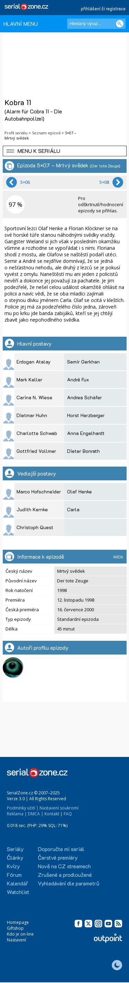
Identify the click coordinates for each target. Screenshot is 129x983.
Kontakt (51, 814)
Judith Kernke (32, 509)
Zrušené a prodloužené (65, 874)
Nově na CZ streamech (64, 866)
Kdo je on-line (20, 934)
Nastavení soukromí (59, 808)
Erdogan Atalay (34, 361)
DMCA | (35, 814)
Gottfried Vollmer (36, 451)
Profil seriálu (16, 132)
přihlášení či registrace (103, 8)
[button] (65, 151)
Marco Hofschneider (39, 491)
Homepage (18, 922)
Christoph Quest (35, 527)
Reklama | (17, 814)
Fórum (14, 874)
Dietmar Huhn (32, 415)
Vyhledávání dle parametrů (68, 883)
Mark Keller (29, 379)
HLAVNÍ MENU (20, 23)
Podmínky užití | (23, 808)
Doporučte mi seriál (61, 848)
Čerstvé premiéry (58, 857)
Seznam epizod (46, 132)
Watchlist (18, 891)
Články (15, 857)
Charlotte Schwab (37, 433)
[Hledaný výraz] (96, 24)
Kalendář (17, 883)
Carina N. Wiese (34, 397)
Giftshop (15, 928)
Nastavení (16, 940)
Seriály (15, 848)
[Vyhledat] (119, 23)
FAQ (68, 814)
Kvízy (13, 866)
